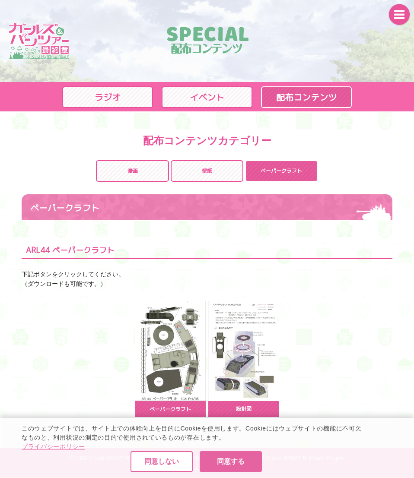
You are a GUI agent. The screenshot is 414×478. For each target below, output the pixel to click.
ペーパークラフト (170, 409)
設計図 (244, 408)
